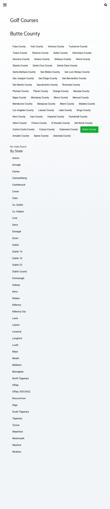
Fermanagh (18, 278)
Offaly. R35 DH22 (21, 391)
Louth (15, 345)
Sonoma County (21, 59)
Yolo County (36, 46)
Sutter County (60, 52)
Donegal (16, 231)
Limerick (16, 331)
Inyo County (36, 116)
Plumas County (21, 91)
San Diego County (48, 78)
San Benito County (22, 84)
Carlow (16, 171)
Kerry (15, 291)
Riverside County (71, 84)
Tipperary (17, 418)
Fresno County (39, 123)
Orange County (60, 91)
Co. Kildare (18, 211)
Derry (15, 224)
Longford (17, 338)
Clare (15, 198)
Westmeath (18, 438)
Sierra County (83, 59)
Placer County (40, 91)
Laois (15, 318)
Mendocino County (23, 103)
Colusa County (47, 129)
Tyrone (15, 425)
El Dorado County (61, 123)
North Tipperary (20, 378)
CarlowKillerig (19, 178)
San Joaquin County (23, 78)
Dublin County (19, 271)
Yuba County (19, 46)
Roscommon (19, 398)
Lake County (65, 110)
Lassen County (46, 110)
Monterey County (40, 97)
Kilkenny (16, 304)
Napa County (19, 97)
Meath (15, 358)
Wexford (16, 445)
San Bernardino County (74, 78)
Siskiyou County (62, 59)
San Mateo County (50, 72)
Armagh (16, 164)
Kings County (84, 110)
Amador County (21, 135)
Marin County (67, 103)
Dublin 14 (17, 251)
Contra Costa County (24, 129)
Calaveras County (68, 129)
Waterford (17, 431)
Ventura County (56, 46)
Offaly (15, 385)
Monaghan (18, 371)
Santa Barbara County (24, 72)
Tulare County (20, 52)
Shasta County (20, 65)
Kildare (16, 298)
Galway (16, 285)
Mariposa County (46, 103)
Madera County (87, 103)
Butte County (89, 129)
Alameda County (62, 135)
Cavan (15, 191)
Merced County (81, 97)
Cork (14, 218)
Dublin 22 (17, 264)
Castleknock (18, 184)
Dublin (15, 244)
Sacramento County (47, 84)
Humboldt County (78, 116)
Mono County (61, 97)
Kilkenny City (19, 311)
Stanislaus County (82, 52)
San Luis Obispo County (77, 72)
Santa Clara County (67, 65)
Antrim (15, 158)
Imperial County (55, 116)
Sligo (15, 405)
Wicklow (16, 451)
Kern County (19, 116)
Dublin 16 (17, 258)
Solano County (42, 59)
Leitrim (16, 325)
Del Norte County (84, 123)
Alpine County (41, 135)
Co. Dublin (17, 204)
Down (15, 238)
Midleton (17, 365)
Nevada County (81, 91)
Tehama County (40, 52)
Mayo (15, 351)
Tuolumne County (78, 46)
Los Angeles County (23, 110)
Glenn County (20, 123)
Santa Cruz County (42, 65)
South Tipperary (20, 411)
